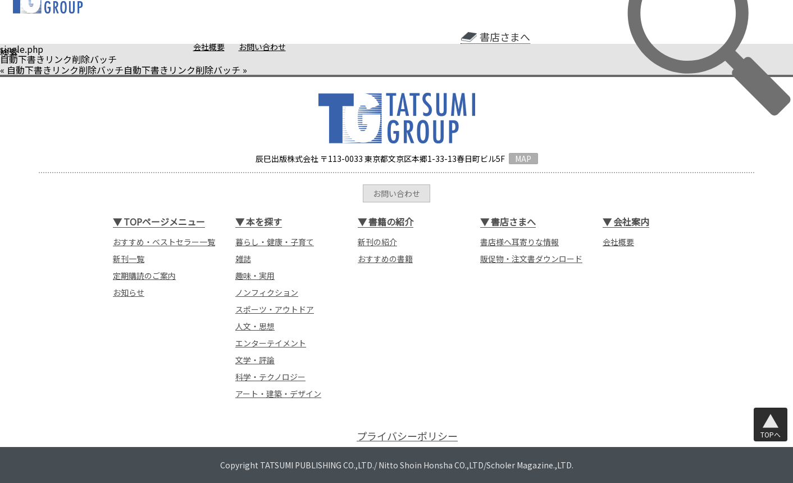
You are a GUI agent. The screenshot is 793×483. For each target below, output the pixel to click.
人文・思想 (255, 326)
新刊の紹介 (377, 241)
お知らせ (128, 292)
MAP (523, 158)
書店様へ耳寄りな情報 (519, 241)
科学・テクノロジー (270, 376)
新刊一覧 (128, 258)
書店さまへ (505, 37)
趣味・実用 (255, 275)
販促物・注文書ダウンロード (531, 258)
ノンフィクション (266, 292)
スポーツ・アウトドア (274, 309)
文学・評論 (255, 359)
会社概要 (209, 46)
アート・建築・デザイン (278, 393)
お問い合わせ (262, 46)
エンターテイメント (270, 343)
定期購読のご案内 (144, 275)
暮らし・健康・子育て (274, 241)
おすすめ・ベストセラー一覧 (164, 241)
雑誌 (243, 258)
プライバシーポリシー (407, 436)
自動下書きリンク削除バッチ (65, 69)
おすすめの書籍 (385, 258)
